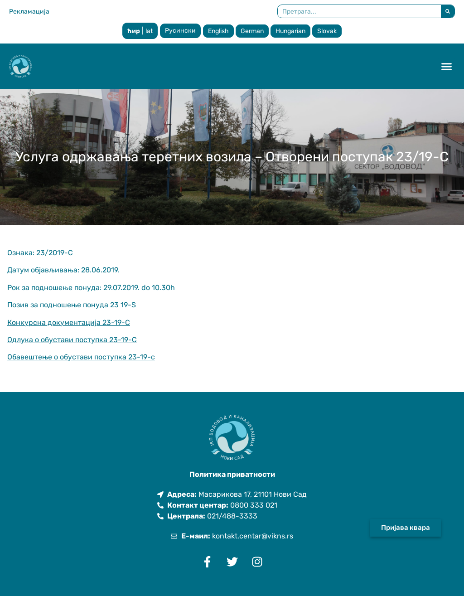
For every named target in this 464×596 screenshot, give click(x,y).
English (218, 31)
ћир (133, 31)
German (252, 31)
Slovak (327, 31)
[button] (446, 66)
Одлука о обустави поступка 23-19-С (72, 339)
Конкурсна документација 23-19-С (68, 322)
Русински (180, 30)
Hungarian (290, 31)
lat (149, 31)
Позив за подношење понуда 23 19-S (71, 304)
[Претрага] (447, 11)
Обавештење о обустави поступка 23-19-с (81, 357)
